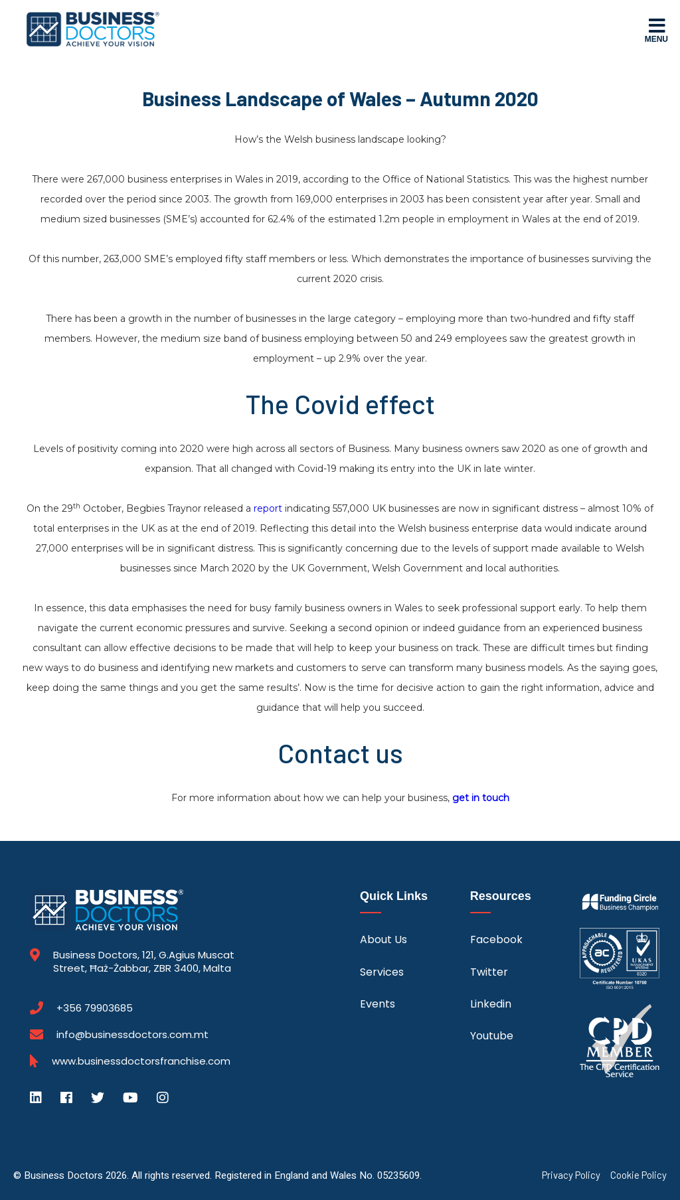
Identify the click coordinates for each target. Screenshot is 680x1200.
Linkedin (490, 1004)
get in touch (480, 798)
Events (377, 1004)
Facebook (496, 939)
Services (382, 972)
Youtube (491, 1035)
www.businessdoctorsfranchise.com (141, 1061)
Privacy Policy (571, 1175)
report (268, 508)
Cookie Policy (638, 1175)
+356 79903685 (94, 1008)
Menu (656, 30)
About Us (383, 939)
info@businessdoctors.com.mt (132, 1034)
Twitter (489, 972)
